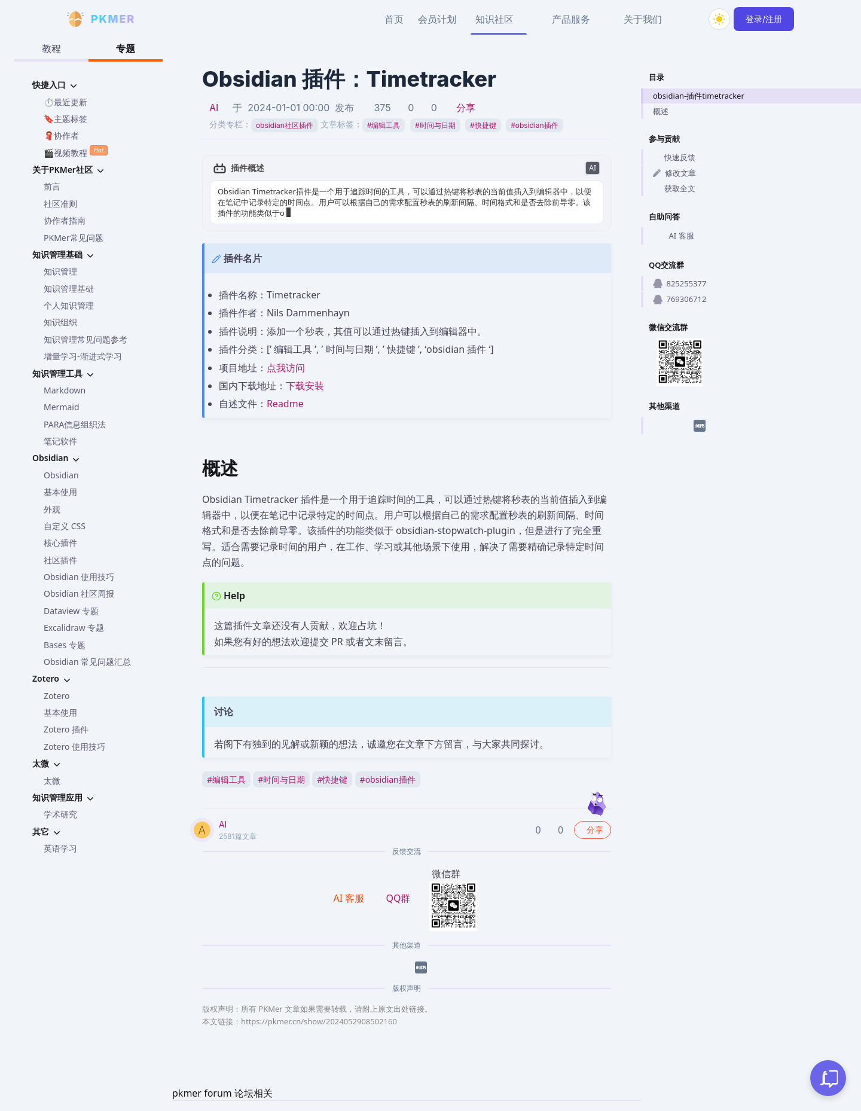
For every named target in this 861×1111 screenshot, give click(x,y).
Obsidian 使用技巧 (79, 576)
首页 (394, 19)
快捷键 (483, 125)
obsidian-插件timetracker (698, 95)
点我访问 (286, 367)
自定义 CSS (65, 526)
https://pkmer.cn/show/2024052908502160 (319, 1021)
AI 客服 (673, 236)
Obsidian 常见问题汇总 (87, 661)
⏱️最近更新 (65, 102)
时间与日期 (435, 125)
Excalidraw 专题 (74, 627)
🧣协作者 (61, 135)
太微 (52, 780)
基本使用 (60, 491)
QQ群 (398, 898)
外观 (52, 509)
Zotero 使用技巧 (74, 746)
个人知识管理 (69, 305)
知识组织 (60, 322)
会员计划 (437, 19)
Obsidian (61, 475)
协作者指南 (65, 220)
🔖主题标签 (65, 118)
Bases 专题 (65, 645)
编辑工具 (384, 125)
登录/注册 (764, 19)
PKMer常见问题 (73, 237)
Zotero (56, 695)
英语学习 (60, 848)
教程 (51, 48)
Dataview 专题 (71, 610)
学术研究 (60, 814)
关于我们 (643, 19)
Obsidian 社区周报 (79, 593)
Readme (285, 403)
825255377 (679, 283)
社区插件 (60, 560)
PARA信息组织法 (75, 424)
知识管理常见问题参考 (85, 339)
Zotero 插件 (66, 729)
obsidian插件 (534, 125)
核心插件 (60, 542)
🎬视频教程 (76, 151)
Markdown (65, 390)
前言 (52, 186)
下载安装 (305, 385)
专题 (125, 48)
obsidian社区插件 (284, 125)
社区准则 (60, 203)
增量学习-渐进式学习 (83, 356)
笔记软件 (60, 441)
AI (213, 108)
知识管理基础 (69, 288)
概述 (660, 111)
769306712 (679, 299)
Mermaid (62, 407)
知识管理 (60, 271)
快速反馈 (674, 157)
